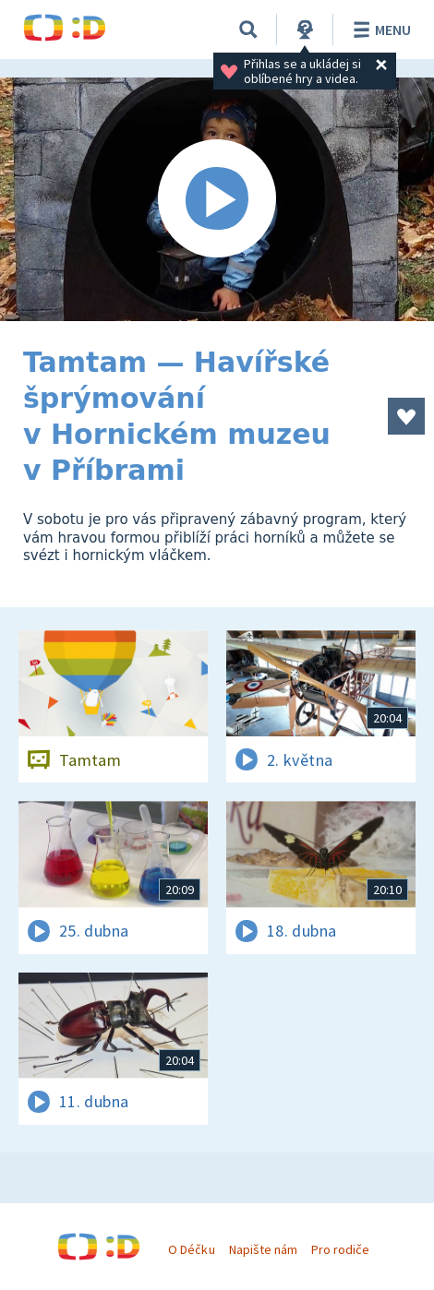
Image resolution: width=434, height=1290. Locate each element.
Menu (379, 29)
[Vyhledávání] (248, 29)
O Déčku (191, 1249)
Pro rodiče (340, 1249)
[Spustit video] (217, 199)
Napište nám (263, 1249)
